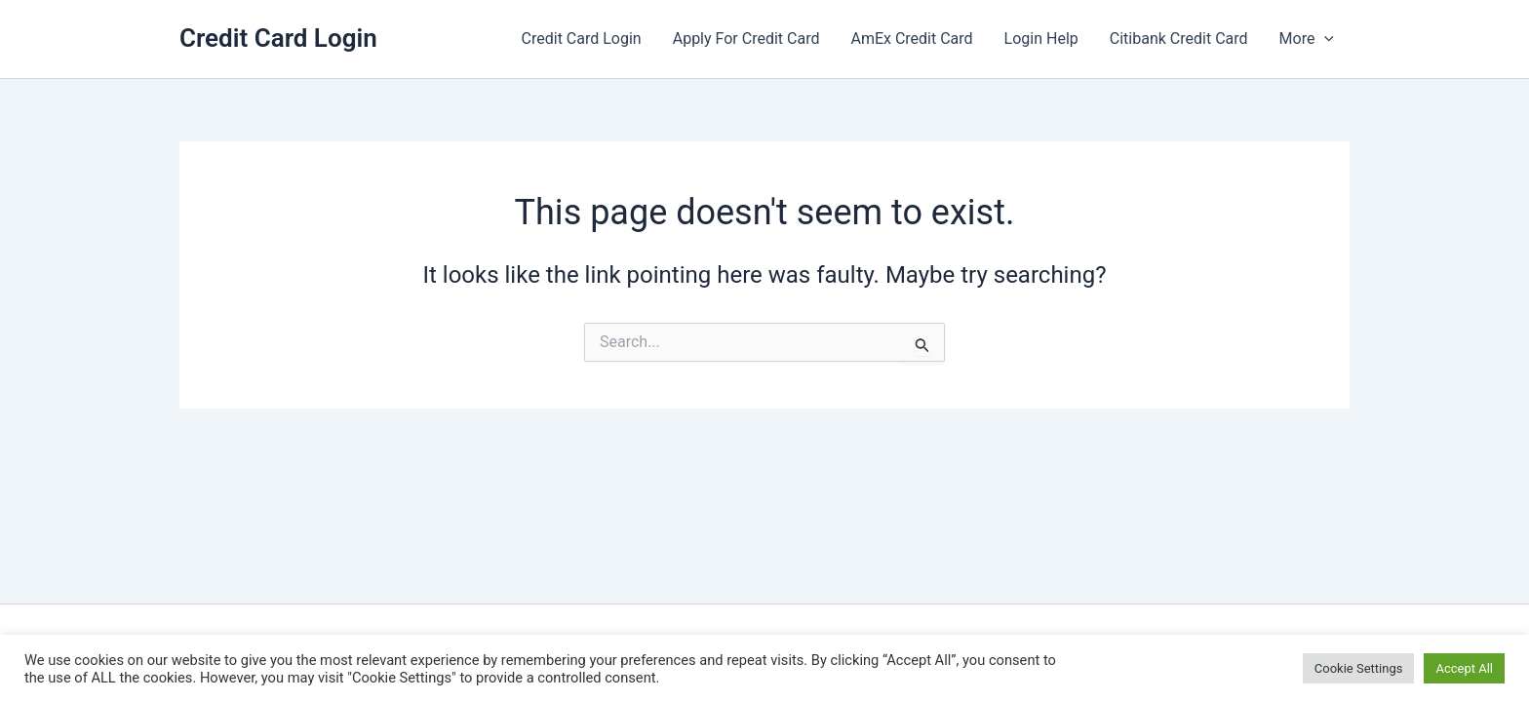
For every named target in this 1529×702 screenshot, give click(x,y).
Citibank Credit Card (1179, 38)
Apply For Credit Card (746, 38)
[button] (1324, 39)
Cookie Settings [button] (1358, 668)
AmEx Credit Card (911, 38)
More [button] (1306, 39)
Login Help (1041, 38)
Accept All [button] (1464, 668)
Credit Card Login (278, 38)
